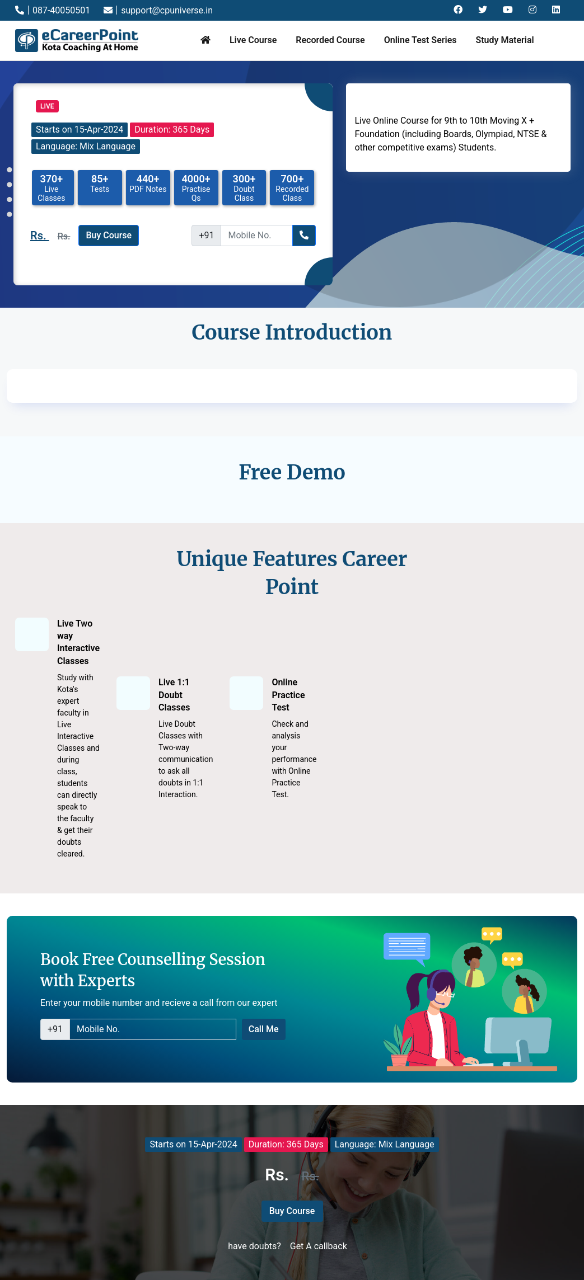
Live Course (253, 40)
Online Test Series (420, 40)
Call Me (264, 1029)
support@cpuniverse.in (158, 10)
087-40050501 (52, 10)
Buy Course (109, 235)
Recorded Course (330, 40)
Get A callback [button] (318, 1246)
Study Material (504, 40)
